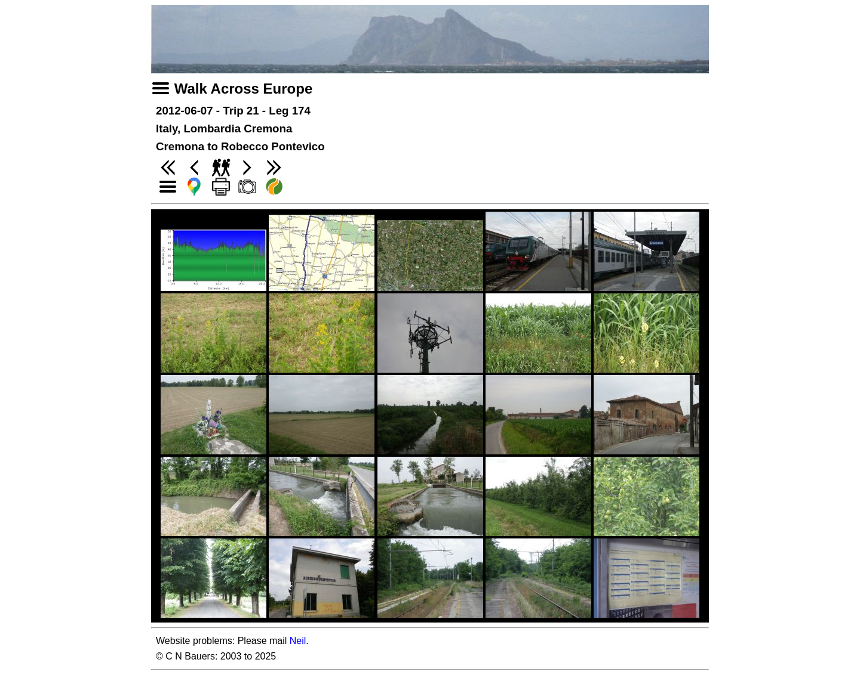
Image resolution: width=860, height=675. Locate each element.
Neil (298, 641)
